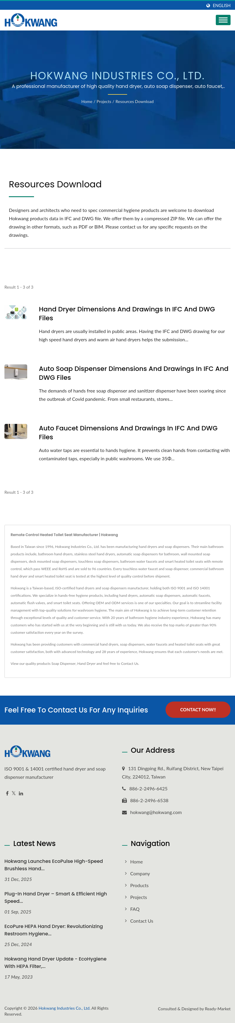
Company (140, 873)
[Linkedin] (21, 793)
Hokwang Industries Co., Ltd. (64, 1008)
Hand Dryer (86, 663)
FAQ (135, 909)
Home (86, 101)
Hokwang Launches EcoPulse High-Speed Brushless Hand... (53, 865)
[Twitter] (14, 793)
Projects (104, 101)
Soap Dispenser (63, 663)
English (222, 5)
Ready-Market (218, 1008)
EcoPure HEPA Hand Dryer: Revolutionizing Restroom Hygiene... (53, 930)
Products (139, 885)
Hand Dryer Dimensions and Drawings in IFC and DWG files (127, 314)
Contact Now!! (198, 709)
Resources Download (135, 101)
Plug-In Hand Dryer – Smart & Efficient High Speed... (55, 897)
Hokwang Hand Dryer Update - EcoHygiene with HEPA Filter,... (55, 963)
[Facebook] (7, 793)
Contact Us (129, 663)
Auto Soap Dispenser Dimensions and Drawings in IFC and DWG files (133, 373)
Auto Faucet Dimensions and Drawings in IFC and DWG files (128, 433)
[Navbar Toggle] (223, 20)
